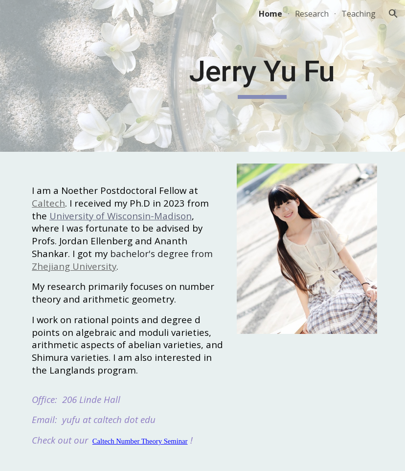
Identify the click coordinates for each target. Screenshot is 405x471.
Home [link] (270, 13)
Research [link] (312, 13)
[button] (393, 13)
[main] (262, 76)
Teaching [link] (358, 13)
